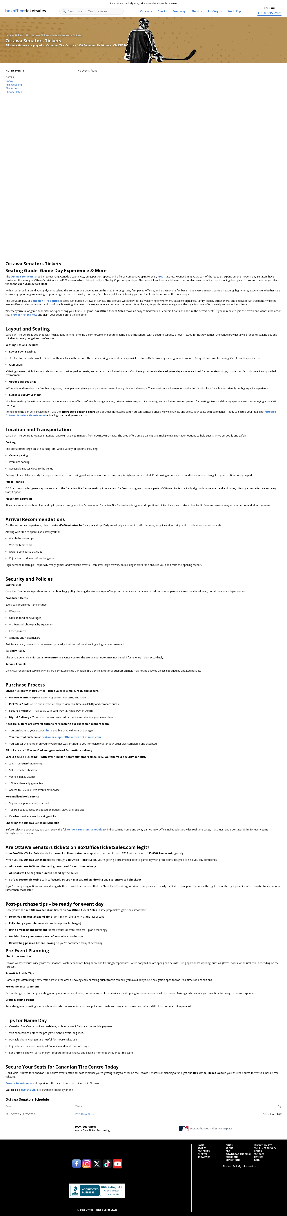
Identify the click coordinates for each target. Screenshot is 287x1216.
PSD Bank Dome (85, 1114)
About (229, 1148)
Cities (229, 1145)
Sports (201, 1148)
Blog (256, 1160)
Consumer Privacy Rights (264, 1150)
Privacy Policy (262, 1145)
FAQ (228, 1151)
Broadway (203, 1157)
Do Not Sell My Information (239, 1166)
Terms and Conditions (233, 1159)
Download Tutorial (238, 1154)
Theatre (202, 1154)
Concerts (203, 1151)
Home (200, 1145)
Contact (258, 1154)
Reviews (258, 1157)
